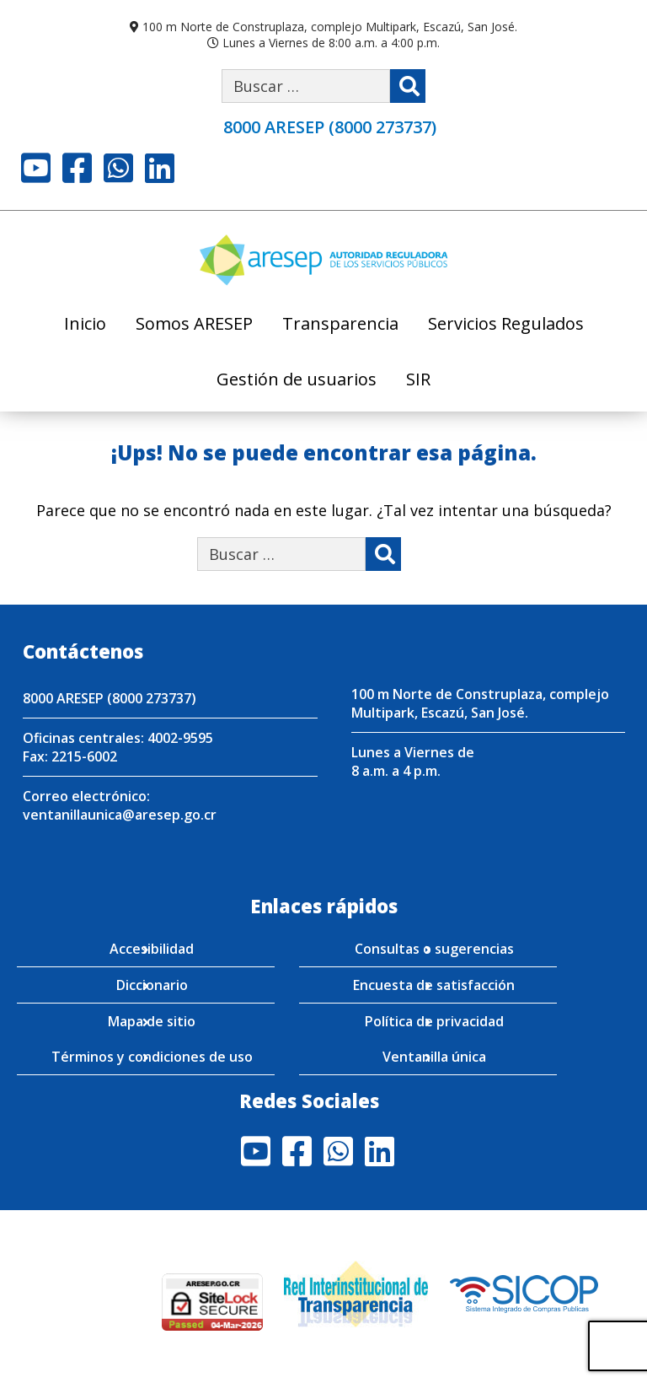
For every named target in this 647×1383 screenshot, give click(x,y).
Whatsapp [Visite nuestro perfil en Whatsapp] (118, 168)
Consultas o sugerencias (434, 948)
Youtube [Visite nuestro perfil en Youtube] (36, 168)
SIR (418, 380)
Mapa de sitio (151, 1021)
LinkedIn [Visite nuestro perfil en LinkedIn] (159, 168)
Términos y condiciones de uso (152, 1056)
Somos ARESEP (194, 325)
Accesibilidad (152, 948)
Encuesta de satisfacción (434, 985)
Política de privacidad (434, 1021)
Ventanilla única (434, 1056)
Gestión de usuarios (297, 380)
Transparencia (340, 325)
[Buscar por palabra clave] (306, 86)
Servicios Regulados (506, 325)
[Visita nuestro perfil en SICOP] (524, 1292)
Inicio (85, 325)
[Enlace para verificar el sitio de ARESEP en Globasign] (94, 1301)
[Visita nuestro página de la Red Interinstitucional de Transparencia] (355, 1292)
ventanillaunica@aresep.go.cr (120, 814)
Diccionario (152, 985)
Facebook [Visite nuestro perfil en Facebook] (77, 168)
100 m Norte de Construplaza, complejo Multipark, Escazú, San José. (329, 27)
